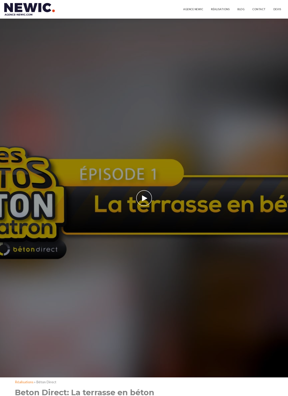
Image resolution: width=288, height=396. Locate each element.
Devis (277, 9)
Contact (259, 9)
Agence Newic (193, 9)
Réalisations (220, 9)
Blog (241, 9)
